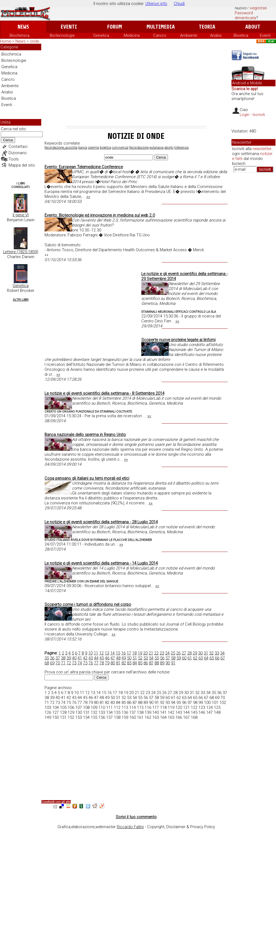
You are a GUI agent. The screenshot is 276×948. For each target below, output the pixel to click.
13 (107, 653)
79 (107, 662)
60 (184, 658)
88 (156, 662)
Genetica (101, 35)
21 (151, 653)
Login (244, 114)
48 (118, 658)
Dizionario (18, 152)
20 (145, 653)
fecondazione (139, 148)
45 (102, 658)
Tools (14, 159)
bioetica (105, 148)
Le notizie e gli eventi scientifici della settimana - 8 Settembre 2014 (104, 393)
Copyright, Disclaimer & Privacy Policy (181, 826)
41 (80, 658)
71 (63, 662)
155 (94, 717)
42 (85, 658)
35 (47, 658)
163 (155, 717)
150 (55, 717)
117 (155, 707)
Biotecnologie (62, 35)
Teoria (207, 27)
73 (74, 662)
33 (217, 653)
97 (189, 702)
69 (52, 662)
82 (124, 662)
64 (206, 658)
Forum (114, 27)
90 (167, 662)
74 (80, 662)
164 (163, 717)
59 (178, 658)
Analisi (216, 35)
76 (91, 662)
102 (222, 702)
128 (63, 712)
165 (171, 717)
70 (58, 662)
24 (167, 653)
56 (162, 658)
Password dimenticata (245, 15)
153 (78, 717)
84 (135, 662)
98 (195, 702)
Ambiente (188, 35)
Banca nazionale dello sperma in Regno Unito (85, 434)
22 (156, 653)
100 (207, 702)
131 (86, 712)
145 (194, 712)
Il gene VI (21, 214)
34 (222, 653)
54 (151, 658)
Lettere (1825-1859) (20, 251)
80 (113, 662)
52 (140, 658)
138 (140, 712)
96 (184, 702)
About (252, 27)
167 (186, 717)
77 (96, 662)
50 (129, 658)
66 (217, 658)
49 (124, 658)
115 (140, 707)
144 (186, 712)
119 (171, 707)
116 (148, 707)
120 (178, 707)
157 (109, 717)
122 (194, 707)
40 (74, 658)
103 (48, 707)
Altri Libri (21, 300)
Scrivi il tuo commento (136, 816)
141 (163, 712)
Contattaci (18, 146)
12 (101, 653)
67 (222, 658)
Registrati (258, 7)
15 (118, 653)
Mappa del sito (22, 165)
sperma (93, 148)
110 (101, 707)
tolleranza (181, 148)
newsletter (262, 148)
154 (86, 717)
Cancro (159, 35)
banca (82, 148)
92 (162, 702)
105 (63, 707)
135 (117, 712)
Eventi (69, 27)
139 (148, 712)
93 (167, 702)
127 (55, 712)
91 (173, 662)
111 (109, 707)
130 (78, 712)
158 (117, 717)
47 (113, 658)
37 (58, 658)
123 (201, 707)
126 (48, 712)
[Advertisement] (136, 84)
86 (145, 662)
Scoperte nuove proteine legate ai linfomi (178, 339)
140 (155, 712)
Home (5, 41)
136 (125, 712)
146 (201, 712)
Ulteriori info (156, 3)
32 (211, 653)
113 (125, 707)
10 (90, 653)
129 (71, 712)
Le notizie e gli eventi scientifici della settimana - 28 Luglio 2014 (101, 521)
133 (101, 712)
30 (200, 653)
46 (107, 658)
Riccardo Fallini (130, 826)
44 (96, 658)
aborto (168, 148)
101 (215, 702)
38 (63, 658)
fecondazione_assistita (61, 148)
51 (135, 658)
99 (200, 702)
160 (132, 717)
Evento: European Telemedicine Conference (84, 166)
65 (211, 658)
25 (173, 653)
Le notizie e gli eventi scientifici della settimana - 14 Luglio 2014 (101, 563)
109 (94, 707)
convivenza (120, 148)
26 (178, 653)
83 (129, 662)
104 (55, 707)
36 (52, 658)
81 (118, 662)
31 (206, 653)
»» (88, 196)
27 (184, 653)
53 (145, 658)
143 (178, 712)
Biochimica (19, 35)
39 (69, 658)
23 (162, 653)
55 (156, 658)
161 (140, 717)
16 (123, 653)
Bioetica (241, 35)
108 (86, 707)
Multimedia (161, 27)
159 (125, 717)
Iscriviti (259, 114)
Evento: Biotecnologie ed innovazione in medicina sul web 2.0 (100, 215)
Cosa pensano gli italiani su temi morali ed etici (87, 478)
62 (195, 658)
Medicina (132, 35)
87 (151, 662)
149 (48, 717)
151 (63, 717)
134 (109, 712)
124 (209, 707)
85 (140, 662)
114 (132, 707)
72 (69, 662)
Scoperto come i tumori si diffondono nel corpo (88, 604)
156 (101, 717)
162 (148, 717)
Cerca (8, 140)
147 (209, 712)
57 (167, 658)
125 (217, 707)
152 (71, 717)
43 (91, 658)
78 (102, 662)
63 (200, 658)
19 (140, 653)
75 (85, 662)
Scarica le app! (244, 88)
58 (173, 658)
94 (173, 702)
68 (47, 662)
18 (134, 653)
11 (96, 653)
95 (178, 702)
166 (178, 717)
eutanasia (157, 148)
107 (78, 707)
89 (162, 662)
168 (194, 717)
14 (112, 653)
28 (189, 653)
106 (71, 707)
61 (189, 658)
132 (94, 712)
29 (195, 653)
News (23, 27)
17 (129, 653)
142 (171, 712)
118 (163, 707)
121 (186, 707)
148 (217, 712)
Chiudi (179, 3)
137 (132, 712)
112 (117, 707)
